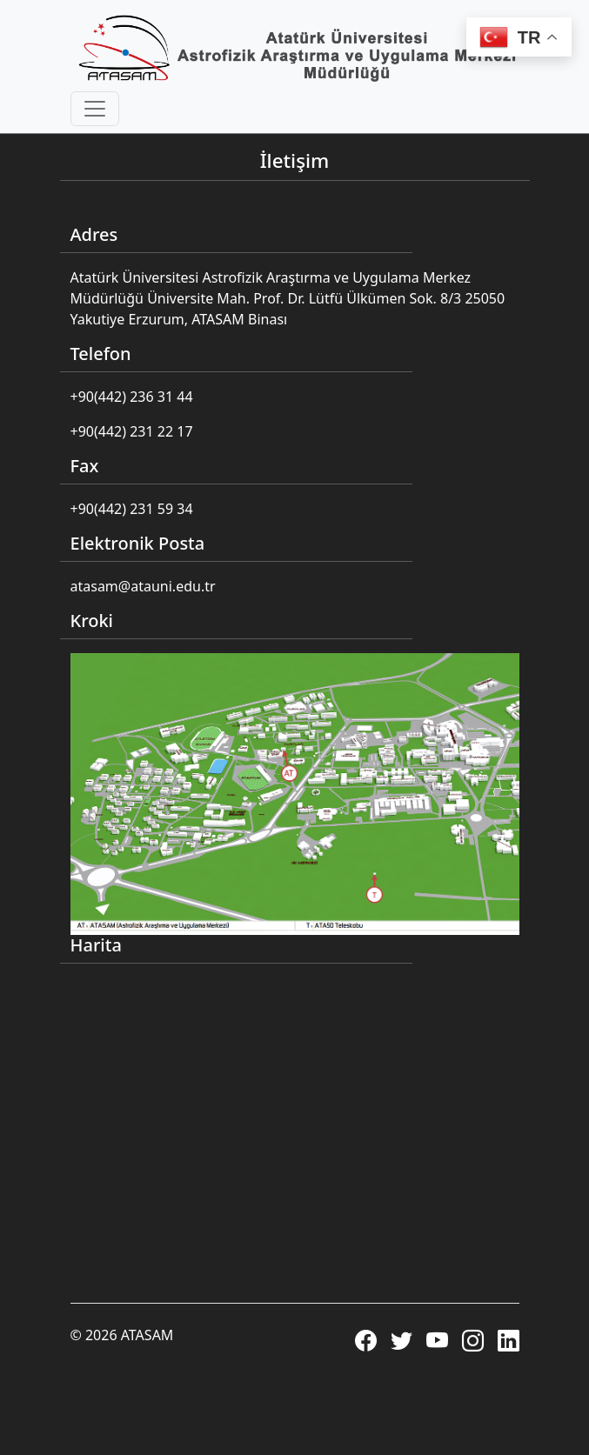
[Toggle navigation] (94, 108)
